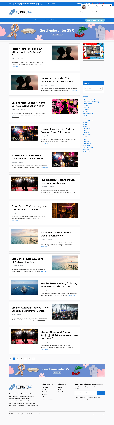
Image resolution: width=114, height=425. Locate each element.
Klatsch (44, 342)
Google (15, 58)
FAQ (43, 397)
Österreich (86, 136)
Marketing (86, 132)
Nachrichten (86, 134)
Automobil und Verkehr (90, 100)
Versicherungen (88, 147)
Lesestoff (45, 394)
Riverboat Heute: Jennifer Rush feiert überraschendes (58, 181)
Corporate (86, 111)
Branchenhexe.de (47, 399)
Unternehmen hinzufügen (95, 20)
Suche (60, 387)
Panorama (86, 138)
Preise (44, 389)
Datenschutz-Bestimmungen (82, 399)
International (45, 85)
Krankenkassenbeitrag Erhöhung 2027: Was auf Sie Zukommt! (59, 285)
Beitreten (101, 393)
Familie (85, 119)
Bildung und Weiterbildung (91, 102)
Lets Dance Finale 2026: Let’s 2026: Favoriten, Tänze (27, 260)
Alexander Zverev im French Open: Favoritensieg (56, 234)
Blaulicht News (87, 104)
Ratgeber (86, 142)
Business (85, 106)
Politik (43, 290)
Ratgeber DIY (87, 144)
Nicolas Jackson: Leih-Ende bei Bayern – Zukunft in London (58, 131)
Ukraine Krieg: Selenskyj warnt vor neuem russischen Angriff (28, 104)
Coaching (86, 107)
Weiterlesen (15, 66)
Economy (86, 117)
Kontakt (44, 392)
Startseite (45, 387)
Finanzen (85, 125)
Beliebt (60, 389)
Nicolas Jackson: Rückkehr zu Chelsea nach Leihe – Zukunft (28, 157)
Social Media (86, 145)
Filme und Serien (88, 121)
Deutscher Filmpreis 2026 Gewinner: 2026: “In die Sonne (57, 80)
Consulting (86, 109)
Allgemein (86, 96)
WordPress (86, 151)
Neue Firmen (62, 392)
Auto (14, 314)
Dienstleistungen (88, 113)
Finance (85, 123)
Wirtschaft (86, 149)
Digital (85, 115)
